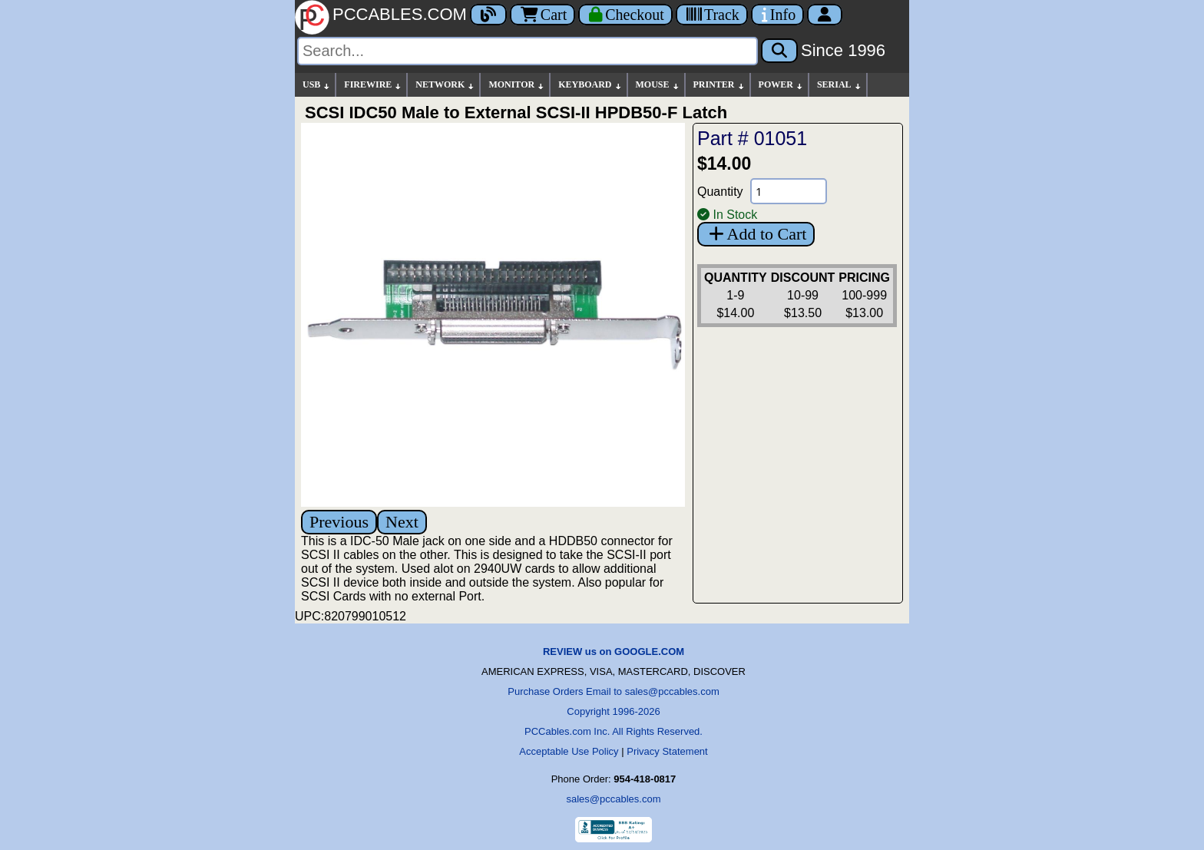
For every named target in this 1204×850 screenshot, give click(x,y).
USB (317, 85)
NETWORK (445, 85)
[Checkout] (625, 14)
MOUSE (658, 85)
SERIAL (839, 85)
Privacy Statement (667, 751)
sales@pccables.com (613, 799)
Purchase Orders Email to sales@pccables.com (613, 691)
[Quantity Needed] (788, 191)
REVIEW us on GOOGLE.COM (613, 651)
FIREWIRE (373, 85)
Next (401, 521)
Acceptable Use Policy (568, 751)
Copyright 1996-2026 (613, 711)
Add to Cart (756, 233)
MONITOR (516, 85)
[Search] (527, 51)
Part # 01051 (752, 138)
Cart (542, 15)
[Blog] (488, 14)
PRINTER (719, 85)
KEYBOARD (590, 85)
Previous (339, 521)
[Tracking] (712, 14)
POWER (781, 85)
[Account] (824, 14)
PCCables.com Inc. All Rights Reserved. (613, 731)
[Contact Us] (777, 14)
